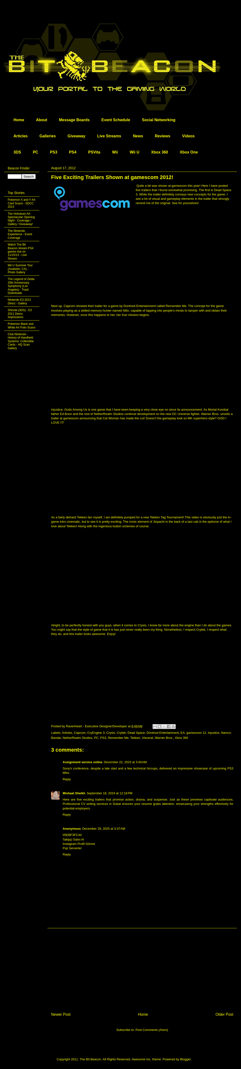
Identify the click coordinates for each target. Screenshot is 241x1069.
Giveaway (76, 136)
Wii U (134, 152)
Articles (20, 136)
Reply (67, 779)
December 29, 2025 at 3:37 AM (103, 828)
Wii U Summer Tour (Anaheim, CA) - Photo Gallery (20, 269)
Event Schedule (115, 120)
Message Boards (74, 120)
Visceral (147, 738)
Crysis (110, 733)
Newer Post (61, 1014)
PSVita (94, 152)
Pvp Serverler (72, 848)
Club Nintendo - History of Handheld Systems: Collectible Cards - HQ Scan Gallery (21, 341)
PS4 (72, 152)
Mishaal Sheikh (74, 793)
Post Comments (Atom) (151, 1030)
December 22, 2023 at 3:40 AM (125, 762)
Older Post (224, 1014)
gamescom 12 (196, 733)
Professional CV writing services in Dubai (92, 804)
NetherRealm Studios (78, 738)
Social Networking (158, 120)
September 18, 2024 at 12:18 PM (110, 793)
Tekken (135, 738)
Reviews (162, 136)
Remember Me (118, 738)
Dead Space (136, 733)
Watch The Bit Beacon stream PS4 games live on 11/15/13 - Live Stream (20, 251)
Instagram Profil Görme (79, 844)
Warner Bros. (164, 738)
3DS (17, 152)
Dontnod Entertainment (163, 733)
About (41, 120)
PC (35, 152)
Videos (188, 136)
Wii (115, 152)
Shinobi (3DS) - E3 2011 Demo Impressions (20, 313)
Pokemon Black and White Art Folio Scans (21, 325)
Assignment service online (82, 762)
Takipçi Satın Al (73, 839)
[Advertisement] (142, 965)
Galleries (48, 136)
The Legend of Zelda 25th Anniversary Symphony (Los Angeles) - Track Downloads (21, 286)
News (138, 136)
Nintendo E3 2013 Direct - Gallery (19, 301)
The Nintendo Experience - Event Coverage (20, 234)
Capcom (80, 733)
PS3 (53, 152)
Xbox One (189, 152)
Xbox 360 (159, 152)
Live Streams (109, 136)
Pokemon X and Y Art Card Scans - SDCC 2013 (21, 203)
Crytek (121, 733)
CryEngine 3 (96, 733)
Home (18, 120)
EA (183, 733)
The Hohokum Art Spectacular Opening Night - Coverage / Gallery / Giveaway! (21, 219)
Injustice (213, 733)
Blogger (185, 1059)
